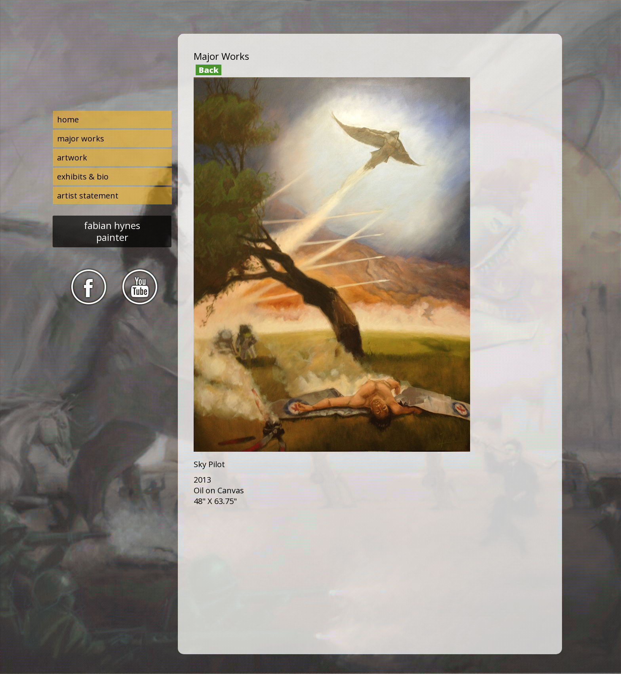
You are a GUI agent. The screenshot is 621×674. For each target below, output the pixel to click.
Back (208, 70)
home (68, 119)
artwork (72, 157)
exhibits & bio (83, 176)
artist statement (87, 195)
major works (80, 138)
